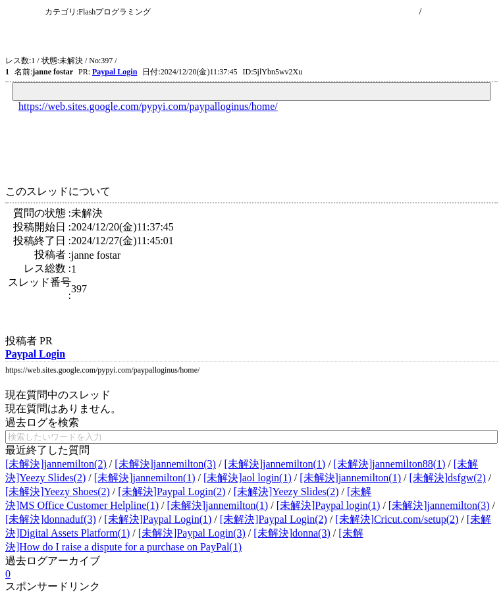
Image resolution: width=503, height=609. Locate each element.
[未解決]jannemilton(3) (165, 463)
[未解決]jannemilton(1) (274, 463)
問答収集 (23, 11)
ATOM (130, 60)
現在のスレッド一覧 (375, 11)
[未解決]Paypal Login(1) (157, 519)
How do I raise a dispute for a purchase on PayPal (229, 36)
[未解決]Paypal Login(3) (192, 533)
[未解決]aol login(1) (247, 477)
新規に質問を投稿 (461, 11)
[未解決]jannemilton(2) (56, 463)
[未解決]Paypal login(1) (329, 505)
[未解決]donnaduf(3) (50, 519)
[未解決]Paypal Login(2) (171, 491)
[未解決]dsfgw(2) (447, 477)
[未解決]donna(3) (291, 533)
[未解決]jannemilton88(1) (390, 463)
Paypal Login (114, 71)
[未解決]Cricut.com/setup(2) (396, 519)
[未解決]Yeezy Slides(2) (286, 491)
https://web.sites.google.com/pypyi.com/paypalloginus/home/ (148, 106)
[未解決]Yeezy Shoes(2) (57, 491)
